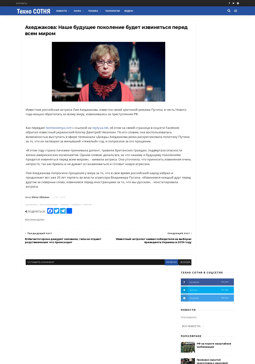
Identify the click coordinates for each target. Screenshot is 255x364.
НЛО (181, 258)
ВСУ (181, 213)
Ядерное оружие (196, 235)
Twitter (30, 315)
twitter (200, 42)
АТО (223, 202)
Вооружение (185, 219)
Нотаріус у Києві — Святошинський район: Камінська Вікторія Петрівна (210, 147)
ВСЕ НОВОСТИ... (187, 78)
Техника (102, 11)
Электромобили (212, 258)
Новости (70, 11)
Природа (194, 258)
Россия (211, 191)
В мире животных (188, 263)
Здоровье (205, 252)
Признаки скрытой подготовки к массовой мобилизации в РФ (207, 115)
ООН (181, 230)
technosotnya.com (63, 136)
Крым (196, 208)
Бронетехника (186, 252)
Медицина (203, 247)
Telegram (32, 319)
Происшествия (212, 208)
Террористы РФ (211, 196)
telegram (200, 50)
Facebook (32, 307)
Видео (137, 11)
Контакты (31, 3)
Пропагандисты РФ (208, 219)
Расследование (196, 213)
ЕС (180, 235)
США (213, 202)
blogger (156, 279)
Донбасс (183, 202)
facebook (142, 279)
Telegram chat (35, 324)
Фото (213, 213)
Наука (86, 11)
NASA (218, 252)
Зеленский (213, 230)
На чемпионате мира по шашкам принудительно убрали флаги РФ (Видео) (208, 131)
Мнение (183, 208)
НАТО (196, 224)
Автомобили (185, 247)
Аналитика (199, 202)
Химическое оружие (190, 241)
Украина (197, 191)
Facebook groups (37, 311)
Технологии (121, 11)
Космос (210, 241)
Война (194, 196)
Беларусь (221, 224)
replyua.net (105, 136)
